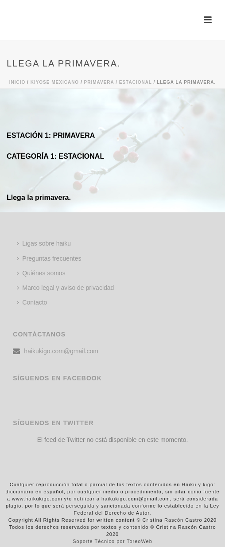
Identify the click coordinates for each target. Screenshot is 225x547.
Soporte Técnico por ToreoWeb (112, 541)
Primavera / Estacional (117, 82)
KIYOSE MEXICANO (55, 82)
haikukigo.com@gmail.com (61, 351)
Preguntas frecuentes (49, 258)
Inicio (17, 82)
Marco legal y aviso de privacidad (65, 287)
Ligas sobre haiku (44, 243)
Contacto (32, 302)
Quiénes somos (41, 273)
